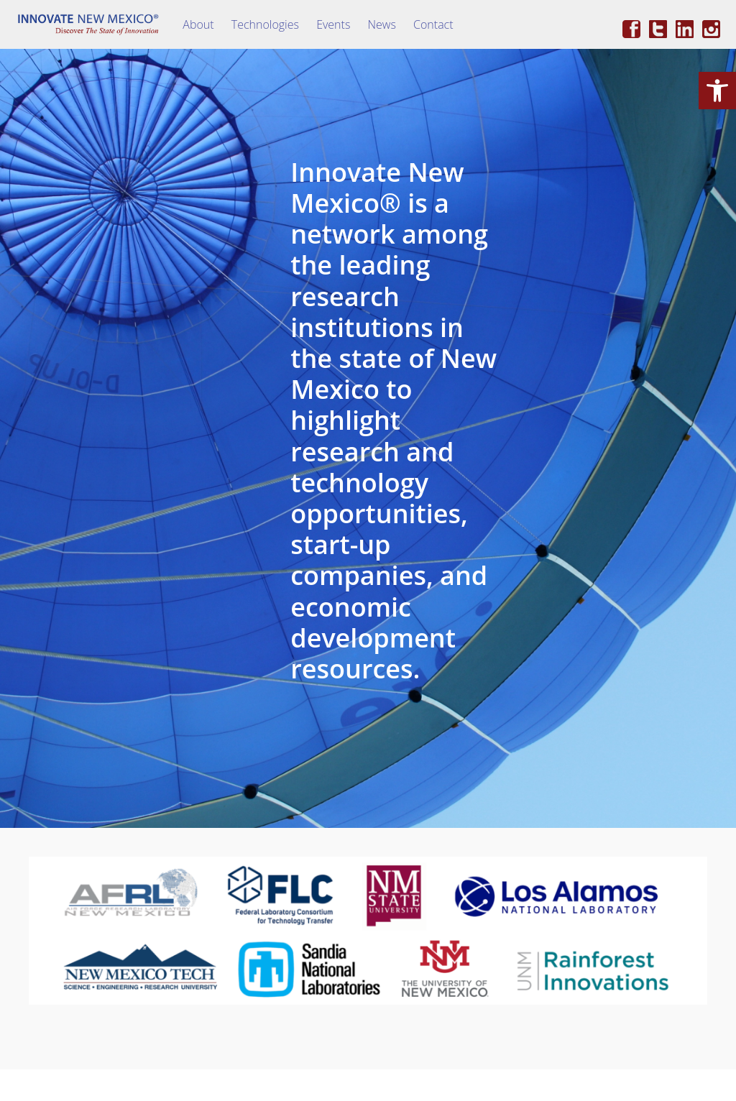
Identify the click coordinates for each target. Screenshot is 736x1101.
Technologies (265, 24)
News (382, 24)
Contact (433, 24)
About (198, 24)
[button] (717, 90)
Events (333, 24)
